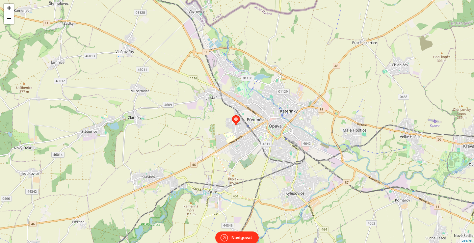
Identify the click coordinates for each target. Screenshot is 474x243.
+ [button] (9, 9)
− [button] (9, 19)
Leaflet (466, 234)
